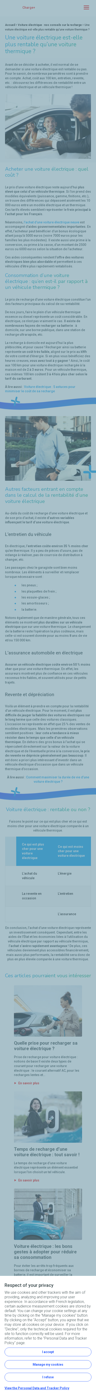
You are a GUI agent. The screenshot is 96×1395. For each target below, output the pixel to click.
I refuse (48, 1377)
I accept (48, 1352)
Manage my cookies (48, 1364)
